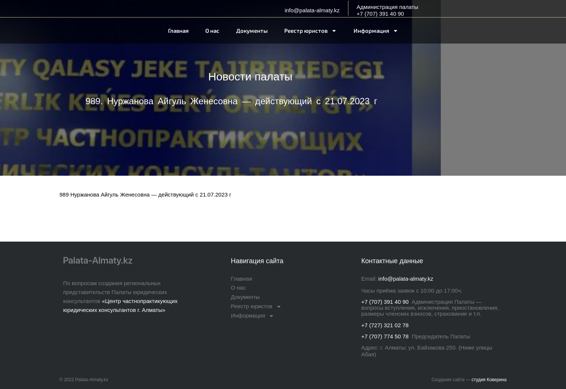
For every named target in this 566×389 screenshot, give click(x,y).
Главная (178, 30)
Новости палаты (250, 76)
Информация (376, 30)
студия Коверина (488, 379)
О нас (212, 30)
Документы (252, 30)
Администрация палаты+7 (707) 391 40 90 (387, 10)
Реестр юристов (310, 30)
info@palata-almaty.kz (312, 10)
